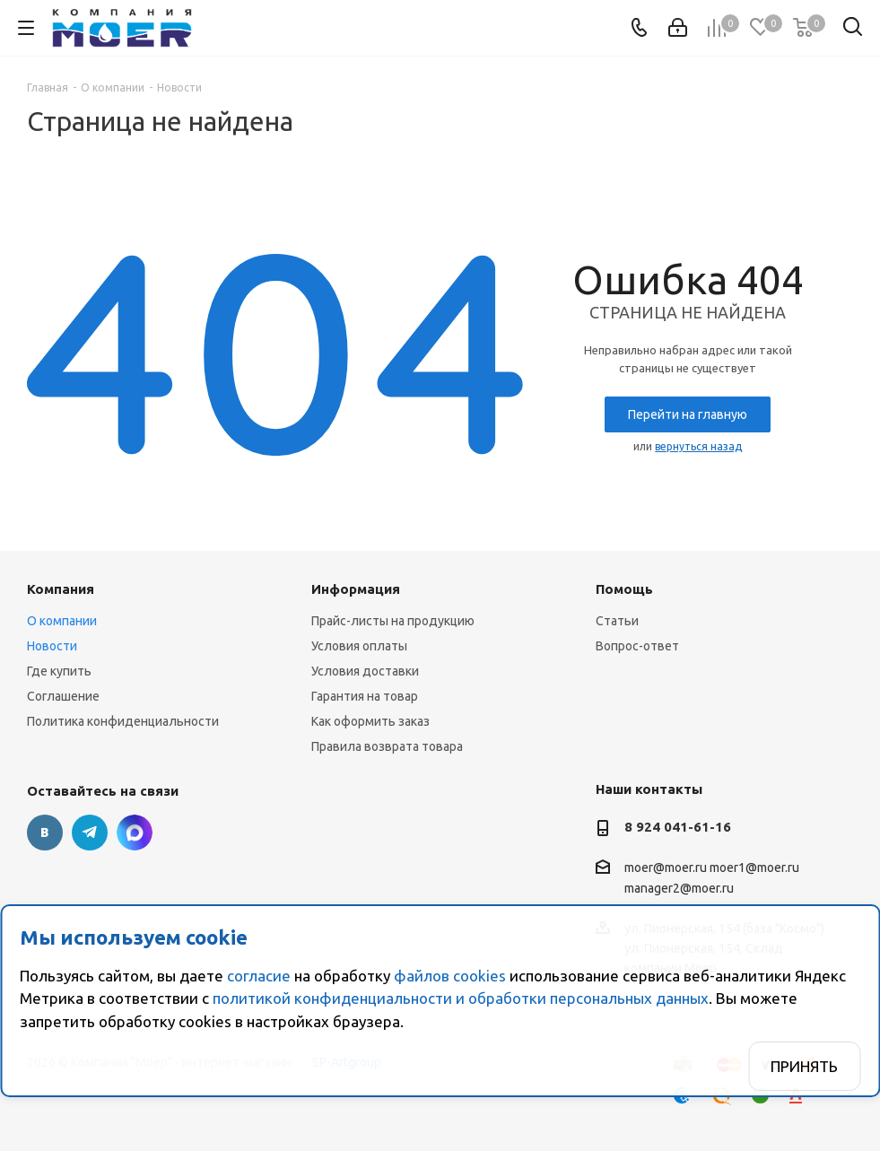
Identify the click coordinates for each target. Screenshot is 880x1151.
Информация (355, 589)
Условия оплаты (359, 646)
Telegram (90, 832)
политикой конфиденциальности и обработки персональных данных (461, 998)
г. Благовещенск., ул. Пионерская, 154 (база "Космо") (134, 832)
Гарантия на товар (364, 696)
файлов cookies (450, 975)
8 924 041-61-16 (677, 826)
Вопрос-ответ (637, 646)
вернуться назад (698, 446)
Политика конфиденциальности (123, 721)
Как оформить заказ (370, 721)
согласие (259, 975)
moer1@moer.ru (754, 867)
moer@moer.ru (665, 867)
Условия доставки (365, 671)
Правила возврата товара (387, 746)
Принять (804, 1066)
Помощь (624, 589)
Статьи (617, 621)
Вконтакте (45, 832)
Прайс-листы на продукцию (393, 621)
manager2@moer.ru (679, 889)
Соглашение (63, 696)
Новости (52, 646)
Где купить (59, 671)
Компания (60, 589)
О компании (62, 621)
